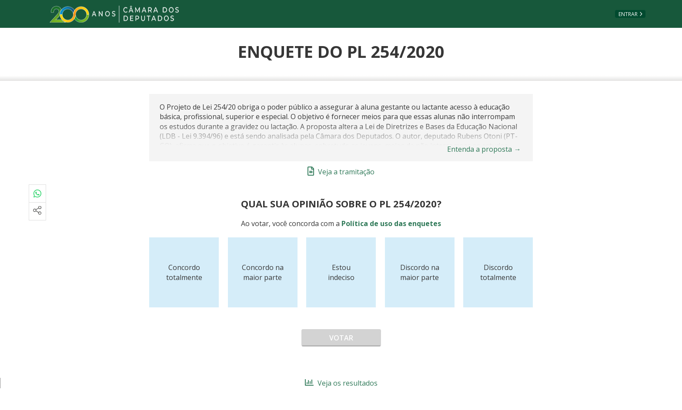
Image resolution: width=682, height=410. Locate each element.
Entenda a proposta (484, 149)
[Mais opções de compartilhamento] (37, 211)
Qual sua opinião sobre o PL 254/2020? (341, 203)
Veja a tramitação (341, 172)
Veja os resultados (341, 383)
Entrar (628, 14)
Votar (341, 338)
